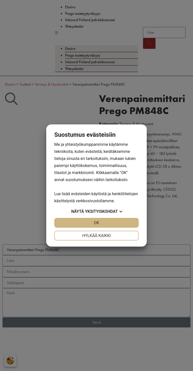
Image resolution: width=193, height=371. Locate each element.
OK (96, 222)
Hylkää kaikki (96, 235)
